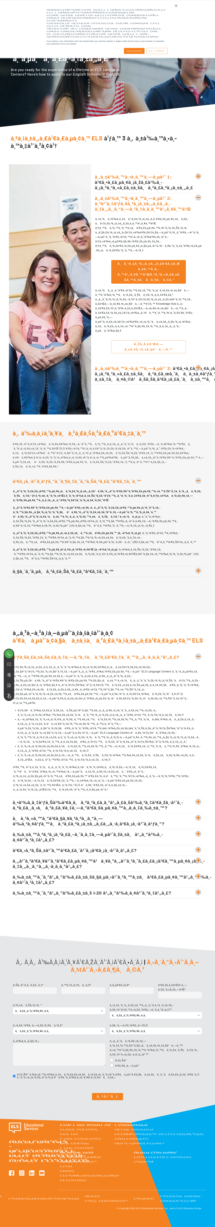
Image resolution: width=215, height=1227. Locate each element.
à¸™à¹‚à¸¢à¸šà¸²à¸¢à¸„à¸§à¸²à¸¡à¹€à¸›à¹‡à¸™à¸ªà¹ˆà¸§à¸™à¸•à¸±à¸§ (44, 1198)
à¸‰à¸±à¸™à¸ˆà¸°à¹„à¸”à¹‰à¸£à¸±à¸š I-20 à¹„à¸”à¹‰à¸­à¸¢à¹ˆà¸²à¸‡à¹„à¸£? (92, 892)
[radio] (156, 1060)
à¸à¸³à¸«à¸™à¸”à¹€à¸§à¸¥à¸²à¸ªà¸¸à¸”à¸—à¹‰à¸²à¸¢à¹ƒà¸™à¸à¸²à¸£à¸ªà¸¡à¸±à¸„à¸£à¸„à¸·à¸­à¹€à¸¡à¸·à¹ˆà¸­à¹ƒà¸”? (88, 821)
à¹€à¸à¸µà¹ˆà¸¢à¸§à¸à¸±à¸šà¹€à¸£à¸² (80, 1157)
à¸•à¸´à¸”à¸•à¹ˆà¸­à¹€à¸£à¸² (73, 1180)
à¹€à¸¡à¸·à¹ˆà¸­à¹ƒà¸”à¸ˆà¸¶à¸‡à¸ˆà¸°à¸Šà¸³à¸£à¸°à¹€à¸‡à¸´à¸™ (77, 481)
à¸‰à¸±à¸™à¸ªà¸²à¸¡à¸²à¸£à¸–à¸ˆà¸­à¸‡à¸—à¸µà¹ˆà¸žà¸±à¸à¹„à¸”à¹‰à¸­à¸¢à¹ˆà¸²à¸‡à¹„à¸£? (88, 837)
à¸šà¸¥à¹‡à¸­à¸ (68, 1171)
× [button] (176, 5)
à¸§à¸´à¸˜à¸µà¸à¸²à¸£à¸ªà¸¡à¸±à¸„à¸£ (134, 1129)
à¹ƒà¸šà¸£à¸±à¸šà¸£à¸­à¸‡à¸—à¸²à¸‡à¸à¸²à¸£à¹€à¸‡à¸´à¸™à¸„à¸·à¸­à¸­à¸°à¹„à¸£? (96, 657)
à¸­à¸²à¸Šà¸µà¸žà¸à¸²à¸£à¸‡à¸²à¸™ (78, 1161)
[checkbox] (156, 1063)
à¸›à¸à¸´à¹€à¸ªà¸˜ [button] (157, 51)
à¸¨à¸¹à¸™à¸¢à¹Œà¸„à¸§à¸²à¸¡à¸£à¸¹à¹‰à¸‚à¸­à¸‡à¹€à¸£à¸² (89, 1175)
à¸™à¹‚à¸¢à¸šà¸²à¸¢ (144, 1198)
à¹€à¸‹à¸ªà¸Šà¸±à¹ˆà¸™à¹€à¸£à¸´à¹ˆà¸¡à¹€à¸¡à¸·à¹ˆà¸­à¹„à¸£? (75, 850)
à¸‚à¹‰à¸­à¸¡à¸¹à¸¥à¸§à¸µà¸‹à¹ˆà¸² (132, 1138)
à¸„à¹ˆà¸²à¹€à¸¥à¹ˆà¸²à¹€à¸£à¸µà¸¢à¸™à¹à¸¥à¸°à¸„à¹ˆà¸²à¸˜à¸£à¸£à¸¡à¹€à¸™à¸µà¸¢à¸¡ (159, 1134)
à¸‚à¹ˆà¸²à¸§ (66, 1166)
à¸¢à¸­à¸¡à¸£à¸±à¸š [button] (134, 51)
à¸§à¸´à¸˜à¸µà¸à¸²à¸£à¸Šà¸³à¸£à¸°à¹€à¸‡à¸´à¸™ (63, 571)
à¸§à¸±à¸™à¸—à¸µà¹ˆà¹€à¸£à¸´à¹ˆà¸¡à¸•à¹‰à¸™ (139, 1143)
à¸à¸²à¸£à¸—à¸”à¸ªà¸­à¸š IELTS (76, 1148)
